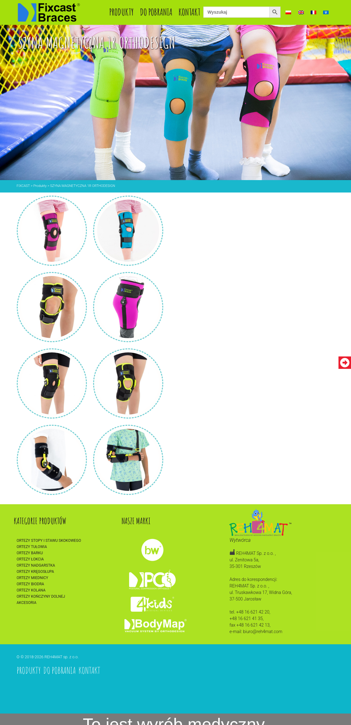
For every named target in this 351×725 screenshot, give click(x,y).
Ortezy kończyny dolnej (41, 596)
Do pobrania (156, 12)
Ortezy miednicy (32, 578)
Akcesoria (27, 602)
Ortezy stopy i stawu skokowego (49, 540)
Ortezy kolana (31, 590)
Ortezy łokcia (30, 559)
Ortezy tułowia (32, 547)
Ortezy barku (30, 553)
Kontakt (189, 12)
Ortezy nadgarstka (36, 565)
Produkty (121, 12)
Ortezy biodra (30, 584)
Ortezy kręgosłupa (35, 571)
